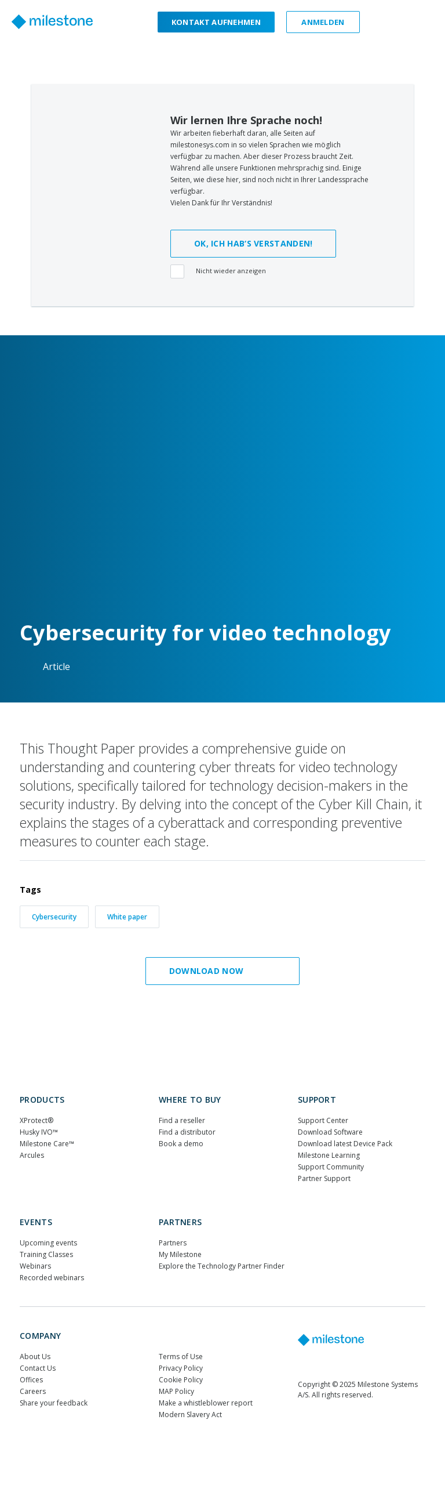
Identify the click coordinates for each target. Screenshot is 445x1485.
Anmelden (322, 22)
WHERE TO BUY (190, 1099)
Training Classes (46, 1254)
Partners (180, 1221)
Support (317, 1099)
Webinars (35, 1266)
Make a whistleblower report (206, 1403)
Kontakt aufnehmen (216, 22)
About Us (35, 1356)
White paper (127, 917)
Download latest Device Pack (345, 1144)
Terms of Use (181, 1356)
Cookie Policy (181, 1380)
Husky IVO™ (39, 1132)
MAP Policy (176, 1391)
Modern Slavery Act (190, 1414)
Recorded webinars (52, 1278)
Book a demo (181, 1144)
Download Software (330, 1132)
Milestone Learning (329, 1155)
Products (42, 1099)
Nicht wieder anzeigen (220, 272)
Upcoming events (48, 1243)
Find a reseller (182, 1120)
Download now (219, 971)
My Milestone (180, 1254)
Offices (31, 1380)
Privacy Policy (181, 1368)
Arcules (32, 1155)
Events (36, 1221)
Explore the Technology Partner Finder (221, 1266)
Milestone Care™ (47, 1144)
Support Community (331, 1167)
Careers (33, 1391)
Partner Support (324, 1178)
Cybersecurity (54, 917)
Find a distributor (187, 1132)
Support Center (323, 1120)
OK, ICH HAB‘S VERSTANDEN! (253, 243)
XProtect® (36, 1120)
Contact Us (38, 1368)
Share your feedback (53, 1403)
